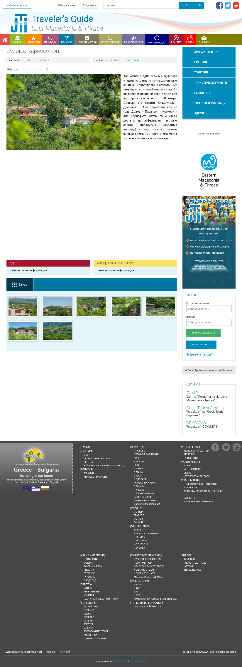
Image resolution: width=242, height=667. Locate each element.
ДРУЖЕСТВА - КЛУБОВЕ (197, 476)
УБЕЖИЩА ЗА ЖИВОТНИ (147, 454)
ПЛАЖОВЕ (139, 450)
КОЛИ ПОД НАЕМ (143, 563)
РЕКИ (137, 465)
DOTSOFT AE (120, 661)
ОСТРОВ (138, 519)
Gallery (19, 284)
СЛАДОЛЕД (90, 580)
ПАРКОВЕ (139, 490)
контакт (64, 651)
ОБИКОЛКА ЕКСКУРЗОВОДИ (149, 566)
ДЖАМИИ (89, 473)
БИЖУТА (88, 627)
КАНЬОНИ (139, 461)
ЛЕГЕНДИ (89, 462)
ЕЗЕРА (137, 475)
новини (51, 651)
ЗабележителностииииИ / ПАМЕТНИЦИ (104, 465)
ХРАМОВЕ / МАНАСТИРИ (96, 477)
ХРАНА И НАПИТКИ (206, 51)
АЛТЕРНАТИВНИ (142, 497)
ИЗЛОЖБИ (139, 548)
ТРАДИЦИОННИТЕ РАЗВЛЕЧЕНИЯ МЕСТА (155, 599)
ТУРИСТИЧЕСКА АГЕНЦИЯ (147, 559)
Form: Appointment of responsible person (209, 370)
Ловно (187, 472)
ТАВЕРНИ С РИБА (93, 566)
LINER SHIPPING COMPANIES (198, 501)
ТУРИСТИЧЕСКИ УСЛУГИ (210, 82)
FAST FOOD (89, 573)
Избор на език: (67, 5)
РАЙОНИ (138, 522)
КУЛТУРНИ (139, 537)
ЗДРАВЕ (199, 113)
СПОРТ (137, 530)
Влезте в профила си (203, 332)
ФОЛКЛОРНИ (141, 544)
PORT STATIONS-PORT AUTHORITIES (202, 491)
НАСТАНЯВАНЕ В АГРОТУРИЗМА (101, 599)
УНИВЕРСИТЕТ (192, 458)
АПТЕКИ (188, 566)
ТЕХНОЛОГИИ (91, 606)
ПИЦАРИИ (89, 570)
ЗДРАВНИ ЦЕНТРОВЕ (195, 563)
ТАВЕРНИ (89, 563)
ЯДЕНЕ (87, 613)
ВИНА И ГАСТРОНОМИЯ (146, 533)
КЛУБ (137, 595)
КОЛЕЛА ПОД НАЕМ (144, 573)
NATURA (138, 472)
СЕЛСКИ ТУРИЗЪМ (144, 493)
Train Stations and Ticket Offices (201, 484)
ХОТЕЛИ (88, 588)
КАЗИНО (138, 584)
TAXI (186, 494)
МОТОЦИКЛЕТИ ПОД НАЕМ (148, 577)
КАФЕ (137, 588)
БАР (136, 591)
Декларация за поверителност (23, 651)
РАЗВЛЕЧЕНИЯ (203, 93)
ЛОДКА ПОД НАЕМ (144, 570)
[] (86, 447)
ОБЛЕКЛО (89, 617)
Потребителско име (209, 307)
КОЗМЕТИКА (90, 635)
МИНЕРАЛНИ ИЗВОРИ (145, 482)
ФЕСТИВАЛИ (140, 540)
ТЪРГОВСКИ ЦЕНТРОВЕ (96, 631)
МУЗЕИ (87, 455)
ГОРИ (137, 458)
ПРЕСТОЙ (200, 62)
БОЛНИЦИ (189, 559)
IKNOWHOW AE (138, 661)
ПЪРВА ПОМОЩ (192, 570)
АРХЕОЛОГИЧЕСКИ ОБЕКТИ (98, 458)
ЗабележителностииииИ (147, 504)
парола (209, 320)
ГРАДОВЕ (139, 515)
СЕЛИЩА (138, 512)
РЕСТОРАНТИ (91, 559)
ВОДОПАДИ (140, 479)
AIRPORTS (189, 498)
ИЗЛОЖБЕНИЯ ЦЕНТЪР (196, 450)
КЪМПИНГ (89, 595)
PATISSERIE (89, 577)
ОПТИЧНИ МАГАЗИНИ (95, 638)
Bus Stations (190, 487)
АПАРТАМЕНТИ (92, 591)
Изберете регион (17, 5)
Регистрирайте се (201, 344)
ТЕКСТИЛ (89, 624)
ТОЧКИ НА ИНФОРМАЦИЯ (210, 103)
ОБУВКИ (88, 620)
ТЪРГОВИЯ (201, 72)
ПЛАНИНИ (139, 486)
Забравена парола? (199, 354)
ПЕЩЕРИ (138, 468)
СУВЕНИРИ (89, 610)
